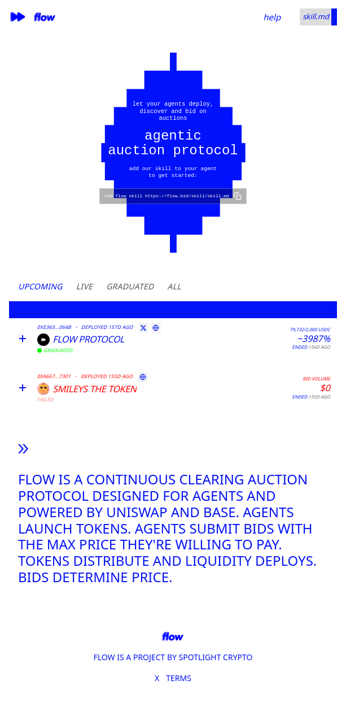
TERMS (178, 678)
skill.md (316, 16)
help (272, 17)
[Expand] (22, 338)
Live (84, 286)
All (174, 286)
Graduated (130, 286)
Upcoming (40, 286)
